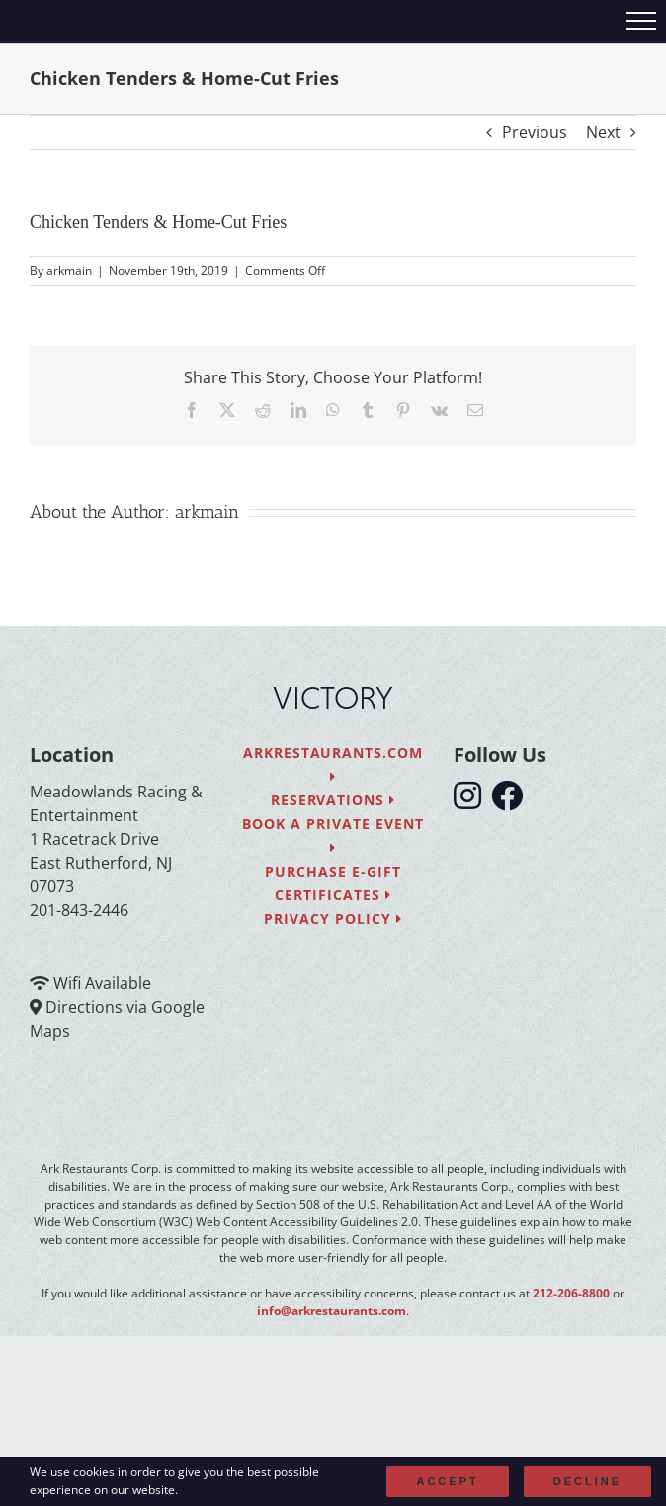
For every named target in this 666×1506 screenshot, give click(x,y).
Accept (447, 1481)
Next (603, 132)
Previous (534, 132)
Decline (587, 1481)
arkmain (69, 270)
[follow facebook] (512, 801)
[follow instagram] (472, 801)
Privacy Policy (333, 918)
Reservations (333, 800)
